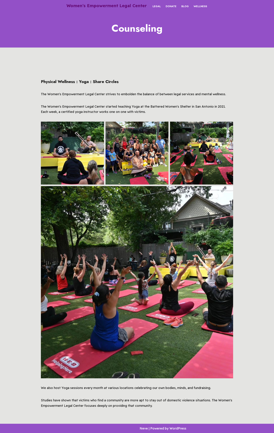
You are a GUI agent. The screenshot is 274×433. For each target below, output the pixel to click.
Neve (144, 428)
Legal (157, 6)
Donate (171, 6)
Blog (185, 6)
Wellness (200, 6)
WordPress (178, 428)
